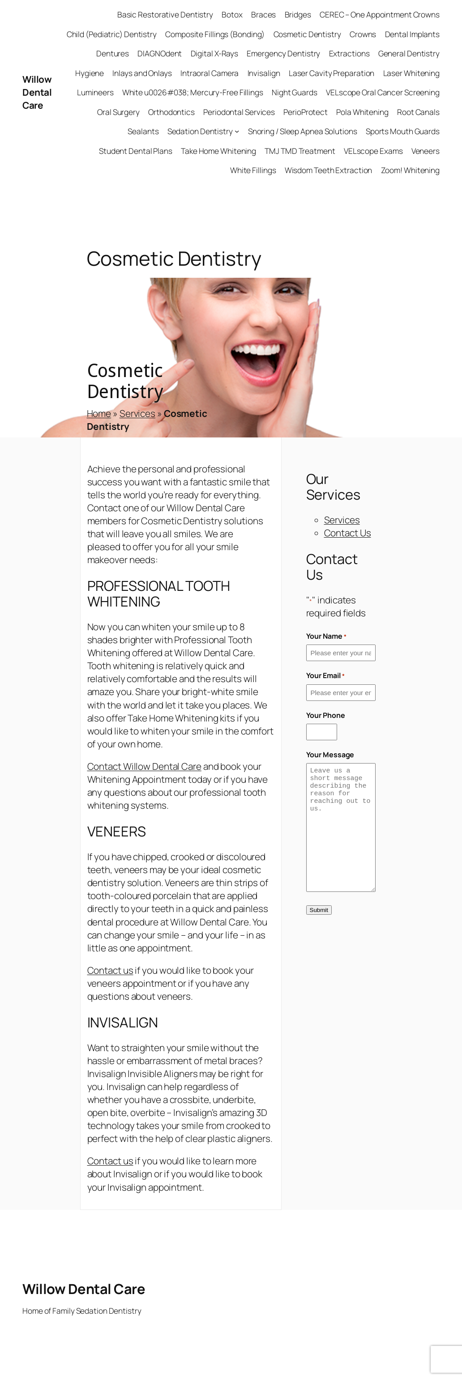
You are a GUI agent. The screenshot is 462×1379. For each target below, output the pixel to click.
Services (137, 413)
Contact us (110, 970)
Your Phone (325, 715)
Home (99, 413)
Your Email (325, 675)
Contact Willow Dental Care (144, 766)
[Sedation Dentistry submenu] (237, 131)
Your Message (330, 755)
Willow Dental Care (36, 92)
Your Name (326, 636)
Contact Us (347, 532)
